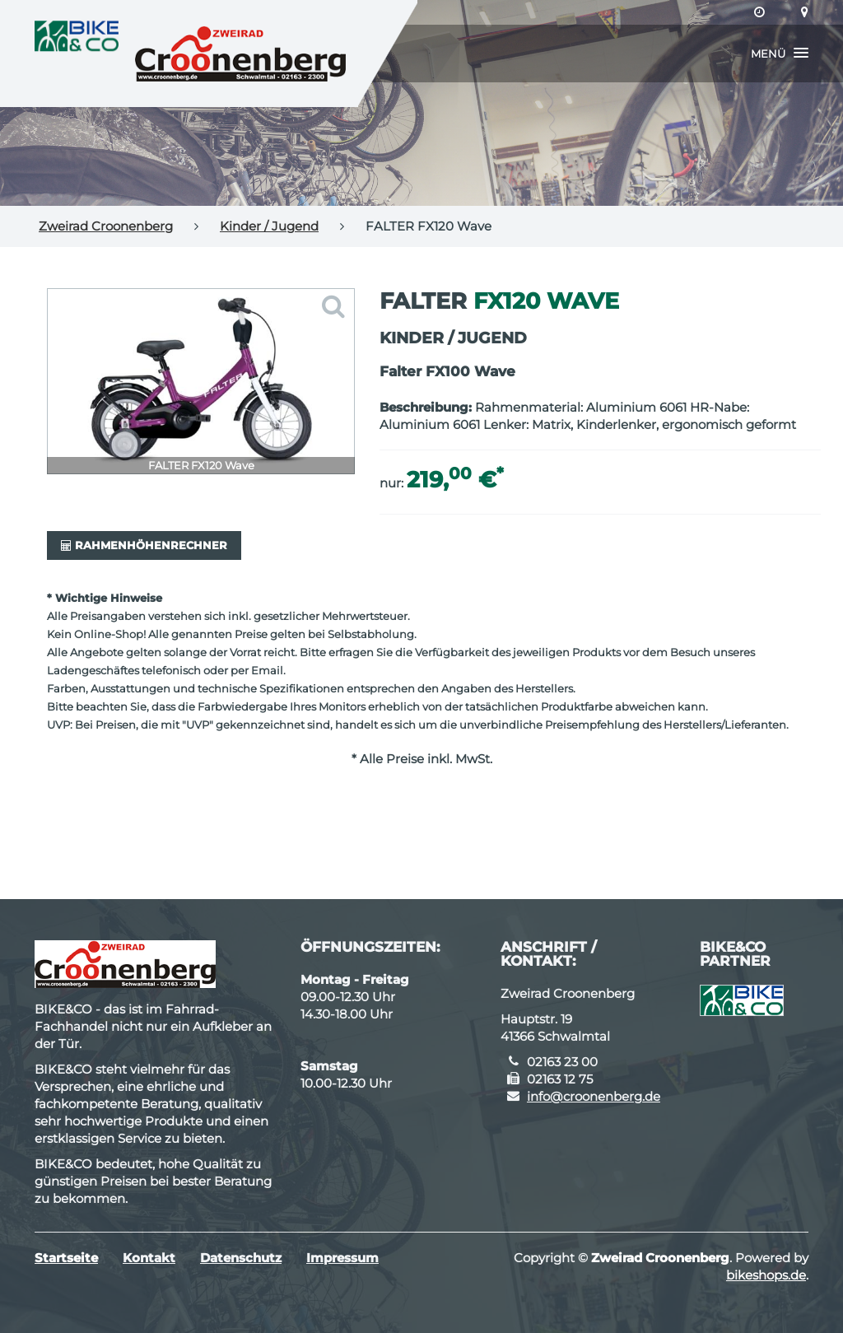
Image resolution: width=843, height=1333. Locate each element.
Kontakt (149, 1257)
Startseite (66, 1257)
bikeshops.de (766, 1275)
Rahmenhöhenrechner (144, 545)
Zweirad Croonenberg (106, 226)
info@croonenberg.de (593, 1096)
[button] (779, 53)
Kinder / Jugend (269, 226)
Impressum (342, 1257)
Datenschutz (241, 1257)
